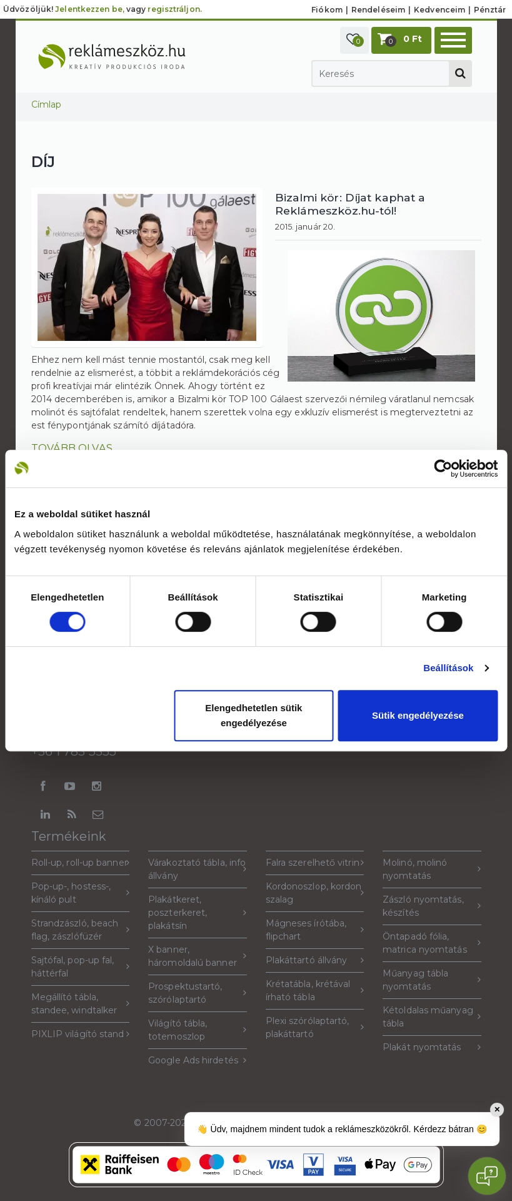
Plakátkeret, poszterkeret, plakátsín (197, 912)
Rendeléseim (378, 9)
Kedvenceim (439, 9)
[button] (354, 40)
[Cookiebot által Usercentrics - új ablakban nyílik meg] (443, 468)
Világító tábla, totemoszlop (197, 1030)
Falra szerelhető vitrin (315, 862)
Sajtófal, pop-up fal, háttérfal (80, 967)
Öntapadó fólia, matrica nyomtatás (432, 943)
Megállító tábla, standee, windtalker (80, 1003)
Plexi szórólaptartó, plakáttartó (315, 1027)
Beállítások (448, 667)
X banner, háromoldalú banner (197, 956)
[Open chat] (487, 1176)
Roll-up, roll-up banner (80, 862)
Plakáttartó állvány (315, 960)
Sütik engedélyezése (418, 715)
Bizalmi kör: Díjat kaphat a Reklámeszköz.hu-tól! (350, 204)
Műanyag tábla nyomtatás (432, 980)
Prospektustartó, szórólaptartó (197, 993)
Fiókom (327, 9)
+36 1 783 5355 (73, 751)
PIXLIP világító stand (80, 1034)
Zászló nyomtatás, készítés (432, 906)
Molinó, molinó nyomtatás (432, 869)
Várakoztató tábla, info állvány (197, 869)
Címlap (46, 104)
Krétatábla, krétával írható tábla (315, 990)
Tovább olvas (72, 448)
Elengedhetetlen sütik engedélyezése (253, 715)
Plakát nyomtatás (432, 1047)
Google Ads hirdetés (197, 1060)
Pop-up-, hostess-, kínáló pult (80, 893)
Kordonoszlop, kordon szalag (315, 893)
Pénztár (490, 9)
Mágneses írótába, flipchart (315, 930)
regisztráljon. (174, 9)
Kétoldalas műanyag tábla (432, 1017)
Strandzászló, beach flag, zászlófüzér (80, 930)
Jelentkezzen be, (89, 9)
